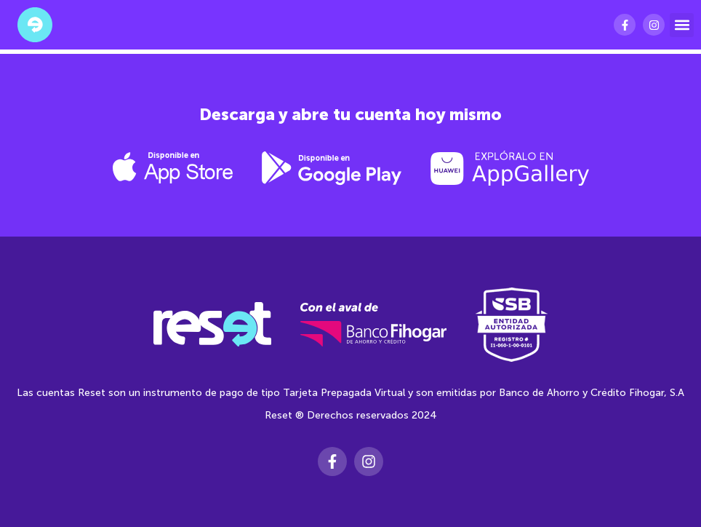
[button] (682, 25)
